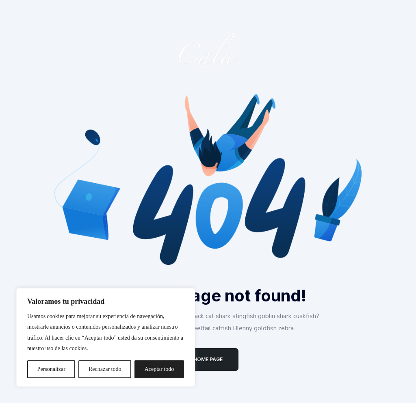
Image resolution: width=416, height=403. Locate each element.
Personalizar (51, 369)
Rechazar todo (105, 369)
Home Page (208, 359)
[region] (105, 337)
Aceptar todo (159, 369)
